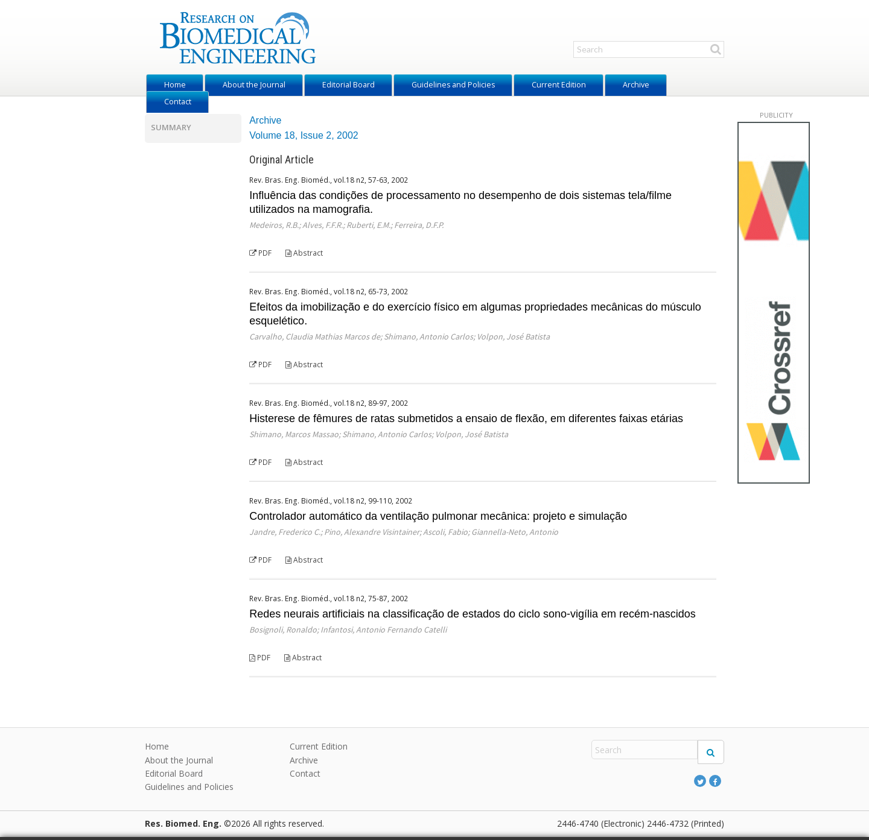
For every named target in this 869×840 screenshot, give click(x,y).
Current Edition (559, 85)
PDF (260, 253)
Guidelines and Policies (453, 85)
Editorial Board (348, 85)
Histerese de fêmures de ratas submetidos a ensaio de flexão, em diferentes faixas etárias (466, 418)
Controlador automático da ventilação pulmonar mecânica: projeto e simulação (438, 516)
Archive (636, 85)
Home (175, 85)
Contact (177, 101)
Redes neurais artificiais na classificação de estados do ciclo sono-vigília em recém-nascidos (472, 614)
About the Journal (254, 85)
